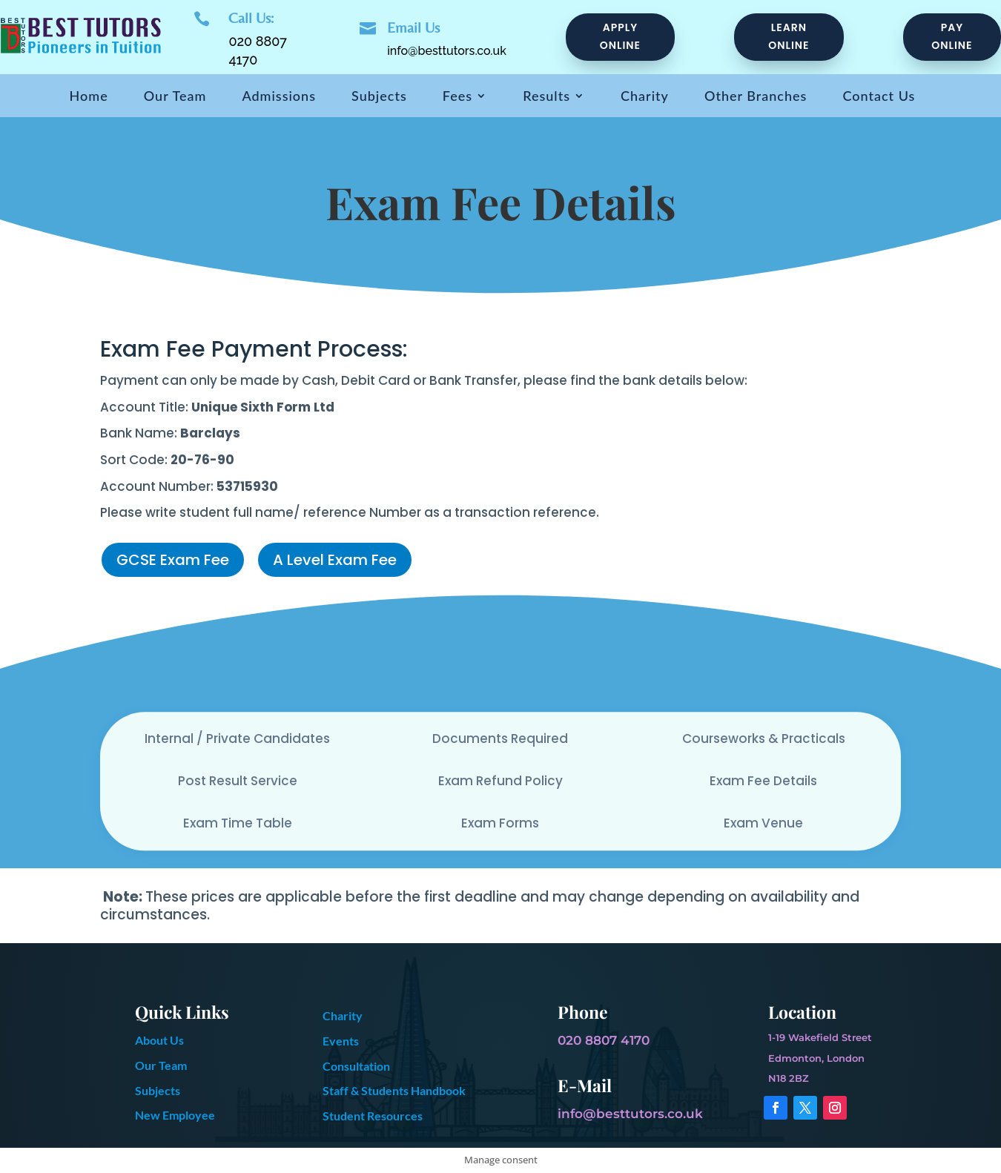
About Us (159, 1040)
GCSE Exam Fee (172, 559)
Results (546, 97)
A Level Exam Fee (335, 559)
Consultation (356, 1066)
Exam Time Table (237, 823)
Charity (645, 97)
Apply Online (620, 36)
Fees (457, 97)
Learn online (788, 36)
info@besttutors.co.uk (446, 51)
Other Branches (755, 97)
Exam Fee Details (763, 781)
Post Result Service (237, 781)
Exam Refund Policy (500, 781)
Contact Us (878, 97)
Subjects (379, 97)
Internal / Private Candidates (237, 738)
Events (341, 1041)
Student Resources (373, 1115)
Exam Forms (500, 823)
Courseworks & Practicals (763, 738)
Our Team (175, 97)
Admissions (279, 97)
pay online (951, 36)
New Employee (175, 1115)
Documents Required (500, 738)
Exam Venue (763, 823)
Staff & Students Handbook (394, 1090)
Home (89, 97)
